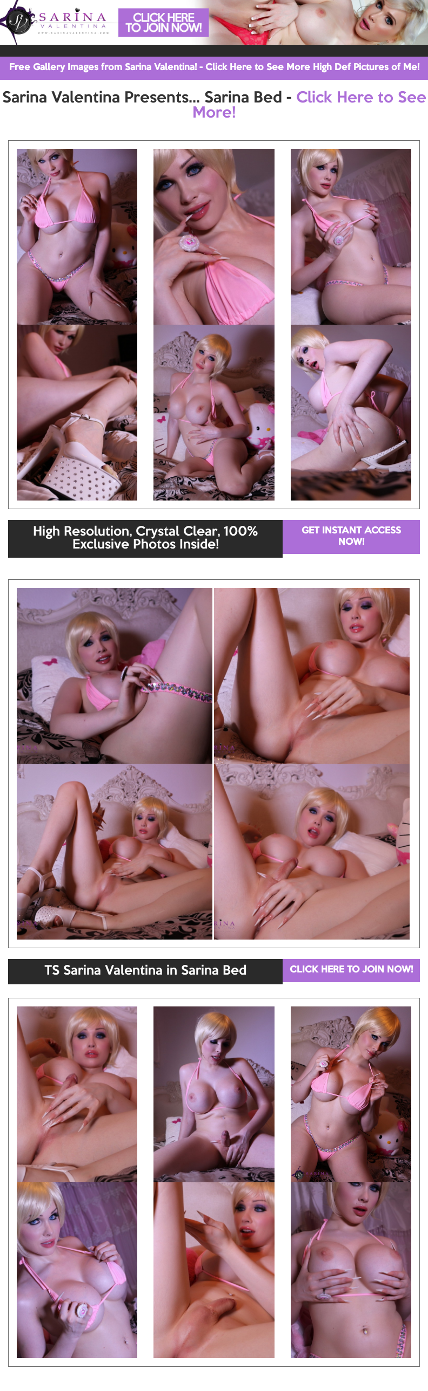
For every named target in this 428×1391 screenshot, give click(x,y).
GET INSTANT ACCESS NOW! (351, 536)
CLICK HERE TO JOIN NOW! (351, 970)
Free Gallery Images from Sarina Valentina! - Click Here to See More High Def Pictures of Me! (214, 68)
